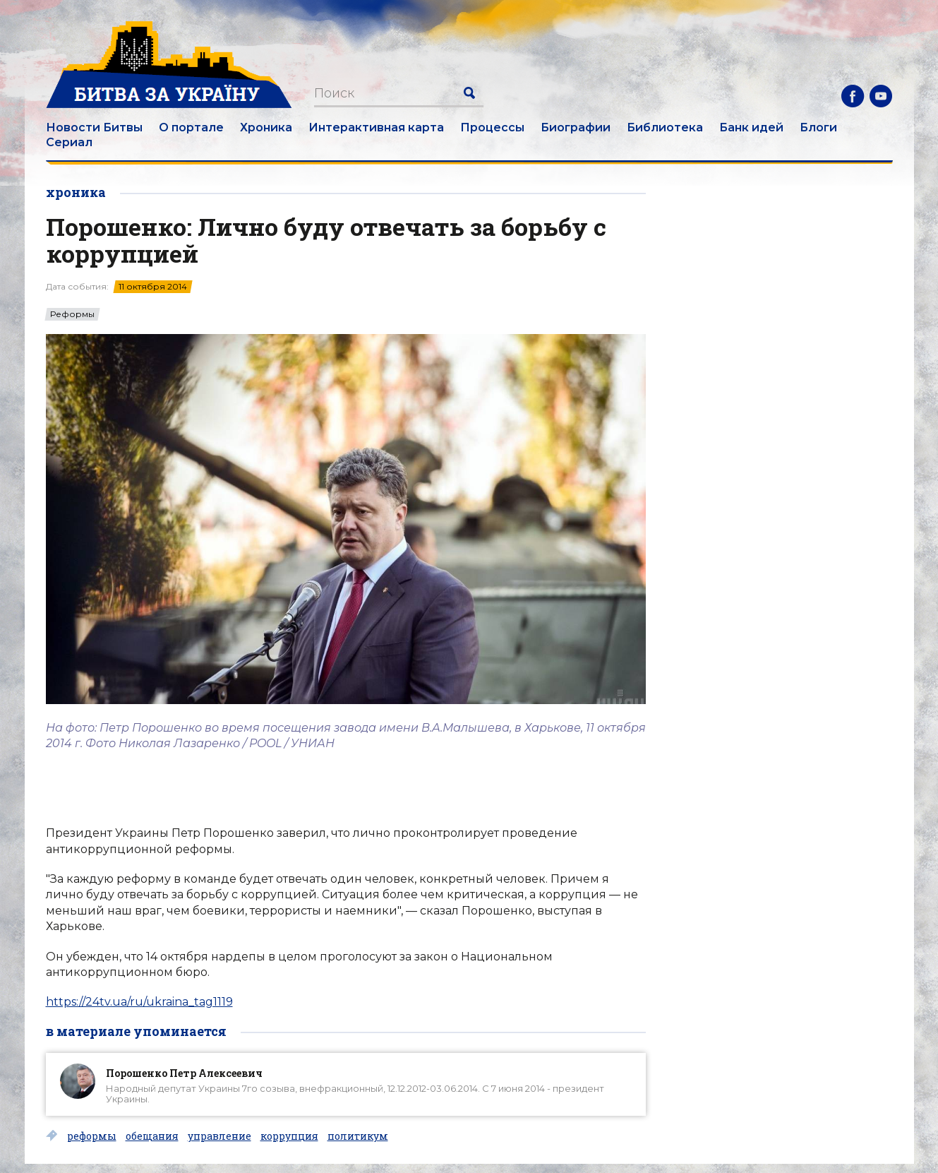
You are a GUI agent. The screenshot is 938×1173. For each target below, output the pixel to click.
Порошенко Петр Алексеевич (184, 1073)
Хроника (266, 127)
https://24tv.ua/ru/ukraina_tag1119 (139, 1001)
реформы (91, 1136)
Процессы (492, 127)
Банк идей (751, 127)
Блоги (818, 127)
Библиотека (665, 127)
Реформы (72, 314)
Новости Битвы (94, 127)
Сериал (69, 142)
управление (219, 1136)
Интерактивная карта (376, 127)
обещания (152, 1136)
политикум (357, 1136)
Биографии (576, 127)
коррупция (289, 1136)
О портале (191, 127)
